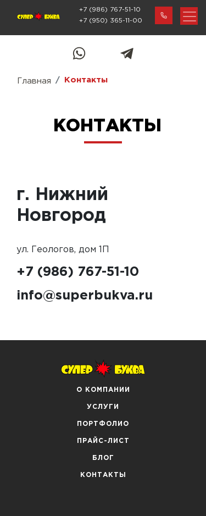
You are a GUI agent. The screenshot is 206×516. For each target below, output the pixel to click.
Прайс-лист (103, 441)
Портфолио (103, 424)
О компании (103, 390)
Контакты (103, 475)
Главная (34, 81)
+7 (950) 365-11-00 (110, 21)
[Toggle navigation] (189, 16)
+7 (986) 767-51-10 (110, 10)
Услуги (103, 407)
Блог (103, 458)
